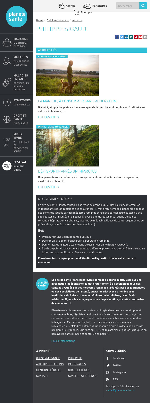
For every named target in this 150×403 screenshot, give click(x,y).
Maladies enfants (22, 82)
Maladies (22, 60)
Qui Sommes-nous (58, 20)
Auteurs (77, 20)
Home (39, 20)
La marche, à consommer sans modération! (77, 101)
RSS (112, 379)
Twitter (113, 365)
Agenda (70, 5)
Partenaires (99, 5)
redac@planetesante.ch (120, 390)
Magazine (22, 42)
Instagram (116, 372)
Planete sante (16, 16)
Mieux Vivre (22, 142)
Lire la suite (48, 117)
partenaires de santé (115, 248)
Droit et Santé (22, 119)
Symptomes (22, 102)
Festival (22, 165)
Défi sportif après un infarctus (67, 171)
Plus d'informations (63, 340)
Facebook (115, 358)
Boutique (86, 12)
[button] (117, 37)
